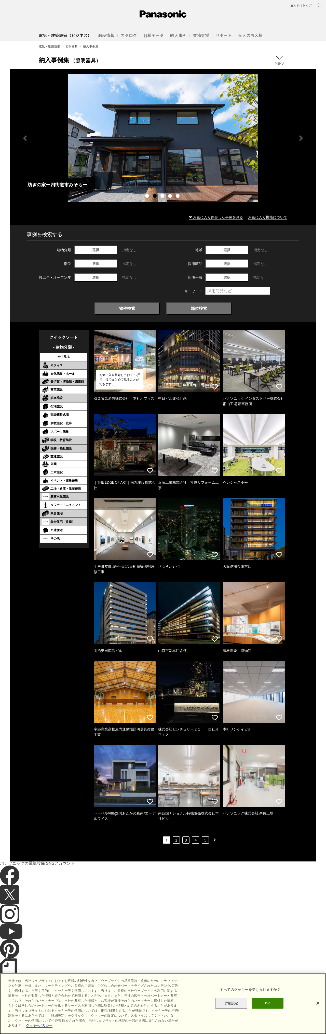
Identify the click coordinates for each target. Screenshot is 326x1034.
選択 (95, 249)
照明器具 (71, 46)
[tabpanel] (163, 138)
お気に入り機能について (267, 217)
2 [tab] (155, 196)
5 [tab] (178, 196)
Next (301, 138)
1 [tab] (147, 196)
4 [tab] (170, 196)
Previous (25, 138)
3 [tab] (163, 196)
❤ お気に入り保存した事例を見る (216, 217)
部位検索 (199, 308)
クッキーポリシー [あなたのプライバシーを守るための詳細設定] (39, 1025)
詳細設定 (231, 1003)
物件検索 (127, 308)
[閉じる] (317, 1003)
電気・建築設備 (49, 46)
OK (267, 1003)
